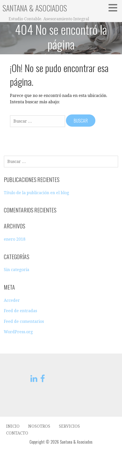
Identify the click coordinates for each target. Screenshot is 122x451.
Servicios (69, 426)
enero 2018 (14, 239)
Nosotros (39, 426)
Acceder (12, 300)
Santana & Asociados (35, 8)
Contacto (17, 433)
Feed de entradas (20, 310)
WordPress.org (18, 331)
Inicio (13, 426)
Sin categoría (16, 269)
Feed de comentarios (24, 321)
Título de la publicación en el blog (36, 192)
